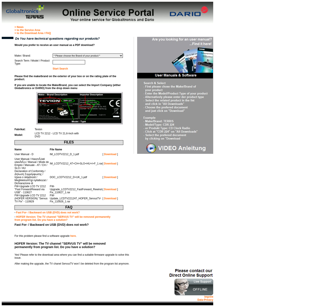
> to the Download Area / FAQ (33, 33)
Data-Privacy (205, 299)
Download (110, 154)
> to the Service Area (27, 30)
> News (19, 27)
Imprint (208, 296)
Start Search (60, 68)
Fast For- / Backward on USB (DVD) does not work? (48, 212)
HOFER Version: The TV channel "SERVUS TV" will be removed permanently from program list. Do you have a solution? (62, 218)
